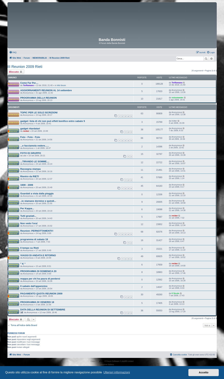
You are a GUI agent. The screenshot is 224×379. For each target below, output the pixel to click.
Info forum (61, 85)
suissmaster (177, 97)
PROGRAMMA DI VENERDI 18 (37, 302)
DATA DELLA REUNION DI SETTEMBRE (42, 309)
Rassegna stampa (30, 169)
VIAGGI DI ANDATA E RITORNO (38, 255)
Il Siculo (175, 293)
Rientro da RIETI (29, 176)
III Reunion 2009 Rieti (24, 67)
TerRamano (28, 85)
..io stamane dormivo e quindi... (38, 201)
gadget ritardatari (30, 128)
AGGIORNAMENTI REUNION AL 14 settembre (46, 90)
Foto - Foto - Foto (30, 137)
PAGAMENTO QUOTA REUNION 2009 (41, 293)
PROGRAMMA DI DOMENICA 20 (38, 271)
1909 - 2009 (26, 185)
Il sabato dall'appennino (34, 286)
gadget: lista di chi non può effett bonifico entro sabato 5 (52, 121)
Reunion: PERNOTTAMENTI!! (36, 230)
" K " (23, 263)
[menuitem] (13, 52)
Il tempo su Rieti (29, 248)
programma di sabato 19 (34, 239)
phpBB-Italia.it (120, 365)
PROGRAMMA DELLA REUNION (38, 97)
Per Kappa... (27, 208)
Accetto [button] (203, 372)
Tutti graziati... (28, 216)
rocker (26, 131)
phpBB (101, 361)
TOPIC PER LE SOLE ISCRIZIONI (39, 112)
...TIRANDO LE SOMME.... (34, 161)
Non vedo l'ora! (29, 223)
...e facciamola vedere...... (34, 145)
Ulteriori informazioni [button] (116, 372)
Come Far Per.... (29, 83)
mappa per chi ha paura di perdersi (40, 278)
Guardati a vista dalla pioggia (37, 193)
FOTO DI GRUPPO (30, 153)
